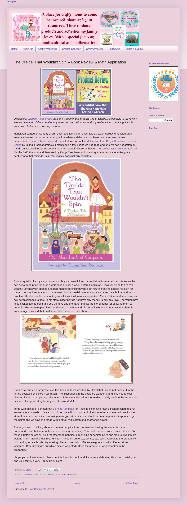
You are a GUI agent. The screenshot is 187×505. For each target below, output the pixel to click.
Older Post (132, 483)
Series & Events (134, 49)
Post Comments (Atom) (41, 489)
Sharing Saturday (71, 49)
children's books (30, 474)
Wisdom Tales (36, 118)
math (58, 474)
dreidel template (64, 408)
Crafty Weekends (47, 49)
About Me (28, 49)
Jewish (51, 474)
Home (14, 49)
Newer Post (21, 483)
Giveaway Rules (95, 49)
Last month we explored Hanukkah (49, 141)
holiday (43, 474)
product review (69, 474)
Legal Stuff (114, 49)
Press (48, 118)
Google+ (11, 1)
